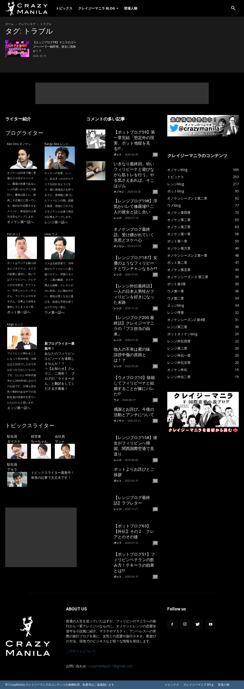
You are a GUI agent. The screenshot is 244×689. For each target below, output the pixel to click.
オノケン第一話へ (20, 222)
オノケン (119, 191)
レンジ (118, 218)
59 (155, 191)
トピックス (64, 8)
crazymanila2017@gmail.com (110, 666)
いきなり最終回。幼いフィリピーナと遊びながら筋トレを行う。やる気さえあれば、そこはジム (134, 174)
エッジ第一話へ (18, 407)
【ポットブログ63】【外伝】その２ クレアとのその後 (134, 531)
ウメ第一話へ (55, 312)
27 (155, 576)
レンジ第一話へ (56, 222)
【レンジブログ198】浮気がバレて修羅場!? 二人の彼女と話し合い (135, 206)
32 (155, 460)
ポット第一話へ (18, 312)
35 (155, 366)
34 (155, 400)
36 (155, 340)
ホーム (9, 24)
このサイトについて (81, 651)
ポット (118, 154)
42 (155, 218)
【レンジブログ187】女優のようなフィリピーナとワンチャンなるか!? (135, 263)
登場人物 (130, 8)
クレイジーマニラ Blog (98, 8)
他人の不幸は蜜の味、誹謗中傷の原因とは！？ (134, 355)
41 (155, 246)
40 (155, 308)
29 (155, 509)
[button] (233, 8)
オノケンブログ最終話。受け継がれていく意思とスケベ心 (134, 235)
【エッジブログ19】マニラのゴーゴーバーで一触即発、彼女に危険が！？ (54, 47)
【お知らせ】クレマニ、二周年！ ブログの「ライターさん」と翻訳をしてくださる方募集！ (60, 378)
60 (155, 154)
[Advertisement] (122, 93)
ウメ (116, 400)
